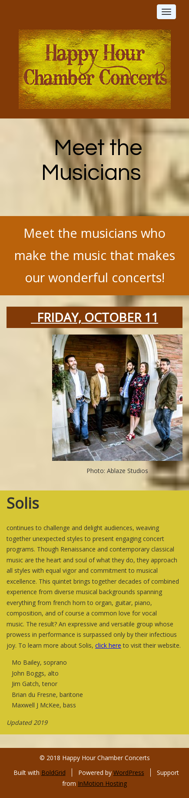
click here (108, 645)
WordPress (128, 772)
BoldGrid (53, 772)
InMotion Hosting (102, 783)
